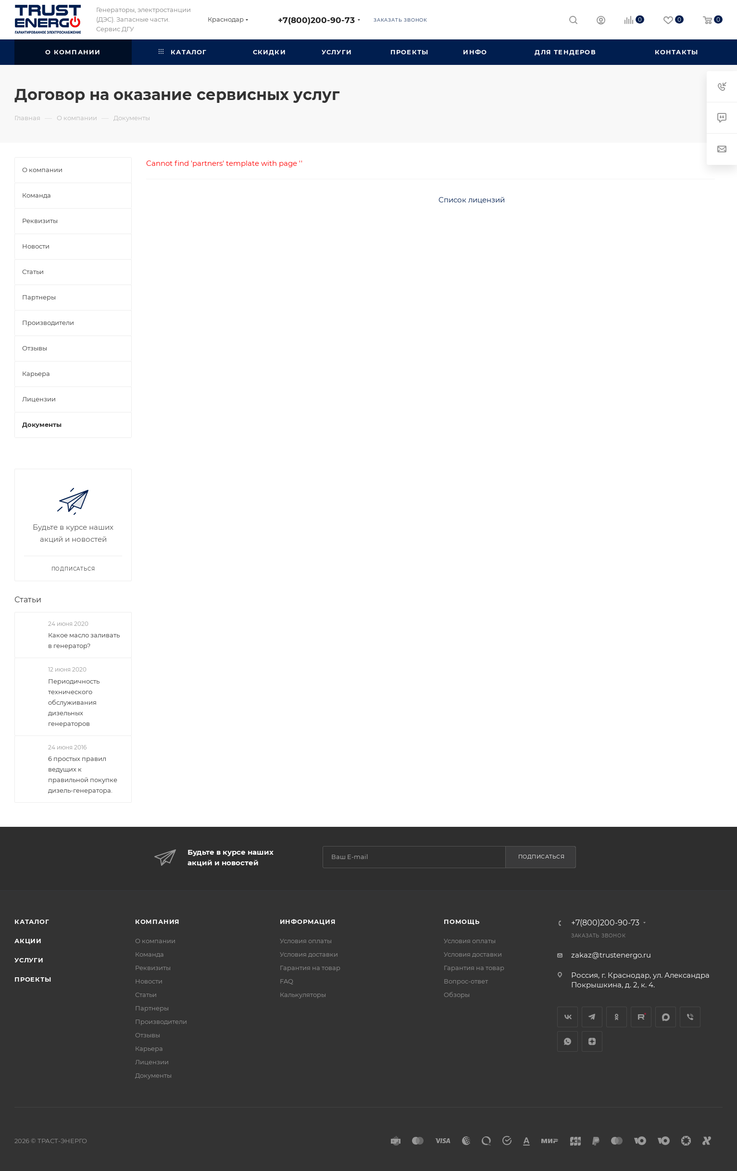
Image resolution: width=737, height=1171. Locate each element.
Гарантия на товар (310, 968)
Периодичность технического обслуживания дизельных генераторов (74, 702)
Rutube (641, 1017)
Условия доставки (309, 954)
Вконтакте (567, 1017)
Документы (153, 1075)
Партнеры (152, 1008)
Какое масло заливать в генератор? (84, 640)
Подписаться (541, 856)
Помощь (462, 921)
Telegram (592, 1017)
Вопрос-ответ (466, 981)
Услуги (29, 960)
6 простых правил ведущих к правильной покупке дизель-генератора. (82, 774)
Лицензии (152, 1062)
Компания (157, 921)
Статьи (27, 599)
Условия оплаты (306, 941)
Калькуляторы (303, 994)
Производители (161, 1021)
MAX (665, 1017)
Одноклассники (616, 1017)
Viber (690, 1017)
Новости (148, 981)
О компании (155, 941)
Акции (28, 941)
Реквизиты (153, 968)
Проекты (32, 979)
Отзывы (147, 1035)
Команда (149, 954)
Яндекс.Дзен (592, 1041)
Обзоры (457, 994)
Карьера (149, 1048)
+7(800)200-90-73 (316, 20)
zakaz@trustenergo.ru (611, 954)
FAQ (286, 981)
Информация (308, 921)
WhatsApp (567, 1041)
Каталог (32, 921)
